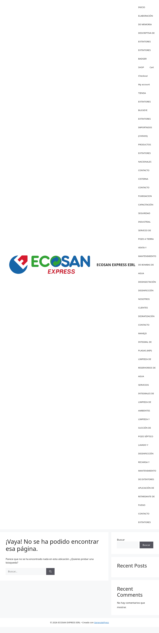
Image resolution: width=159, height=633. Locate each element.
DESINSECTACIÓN (147, 281)
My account (144, 84)
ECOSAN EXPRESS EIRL (116, 264)
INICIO (141, 7)
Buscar (121, 539)
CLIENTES (143, 307)
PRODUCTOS (144, 144)
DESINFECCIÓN (145, 290)
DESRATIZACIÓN (146, 316)
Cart (152, 67)
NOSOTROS (144, 299)
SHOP (141, 67)
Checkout (143, 75)
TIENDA (142, 93)
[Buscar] (50, 571)
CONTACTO (143, 324)
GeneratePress (101, 622)
